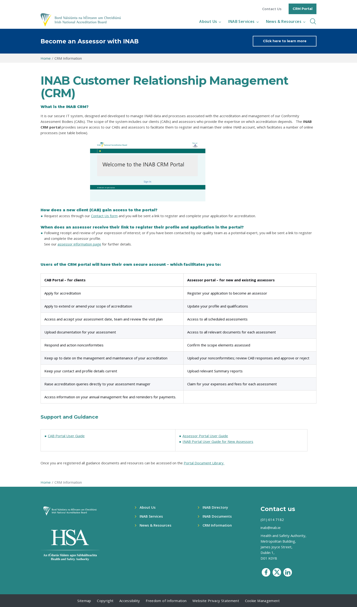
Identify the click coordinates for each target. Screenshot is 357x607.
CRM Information (217, 525)
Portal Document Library (204, 463)
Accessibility (129, 600)
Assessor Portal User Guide (205, 435)
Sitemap (84, 600)
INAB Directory (215, 507)
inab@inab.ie (271, 527)
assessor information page (79, 244)
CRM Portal (302, 9)
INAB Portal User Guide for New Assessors (218, 441)
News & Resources (283, 21)
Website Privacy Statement (215, 600)
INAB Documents (217, 516)
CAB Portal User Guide (66, 435)
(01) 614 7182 (272, 519)
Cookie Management (262, 600)
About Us (208, 21)
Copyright (105, 600)
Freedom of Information (166, 600)
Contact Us (272, 9)
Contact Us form (104, 215)
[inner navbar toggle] (313, 21)
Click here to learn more (285, 41)
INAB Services (241, 21)
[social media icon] (266, 572)
